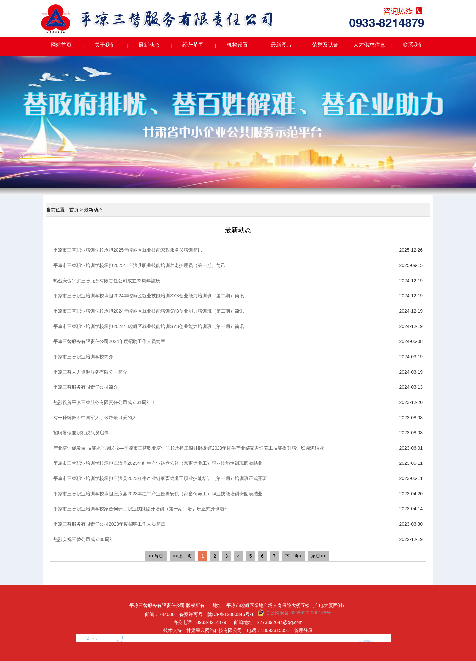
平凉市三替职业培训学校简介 (83, 356)
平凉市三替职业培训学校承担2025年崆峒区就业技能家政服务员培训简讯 (127, 250)
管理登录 (303, 630)
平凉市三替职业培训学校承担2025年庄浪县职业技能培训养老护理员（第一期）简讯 (139, 265)
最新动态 (149, 45)
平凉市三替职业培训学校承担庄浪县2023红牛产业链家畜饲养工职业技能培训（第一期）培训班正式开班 (160, 478)
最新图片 (281, 45)
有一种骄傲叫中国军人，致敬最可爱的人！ (97, 417)
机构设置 (237, 45)
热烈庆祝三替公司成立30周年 (83, 539)
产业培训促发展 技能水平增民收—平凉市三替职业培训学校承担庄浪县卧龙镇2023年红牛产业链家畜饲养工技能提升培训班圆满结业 (188, 448)
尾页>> (318, 556)
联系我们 (413, 45)
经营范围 (193, 45)
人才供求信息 (369, 45)
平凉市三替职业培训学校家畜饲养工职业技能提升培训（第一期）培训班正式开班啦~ (140, 508)
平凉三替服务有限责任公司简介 (85, 387)
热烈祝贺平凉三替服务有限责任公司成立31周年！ (104, 402)
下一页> (293, 556)
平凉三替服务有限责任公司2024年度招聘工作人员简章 (109, 341)
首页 (74, 209)
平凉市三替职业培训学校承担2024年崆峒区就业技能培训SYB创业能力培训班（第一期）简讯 (148, 326)
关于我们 (105, 45)
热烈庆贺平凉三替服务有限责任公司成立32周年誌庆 (106, 280)
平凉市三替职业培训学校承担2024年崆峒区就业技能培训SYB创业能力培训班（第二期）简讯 (148, 295)
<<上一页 (182, 556)
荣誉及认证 (325, 45)
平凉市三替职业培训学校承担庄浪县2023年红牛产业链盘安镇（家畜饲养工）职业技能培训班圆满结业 (157, 463)
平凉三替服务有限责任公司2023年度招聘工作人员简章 (109, 524)
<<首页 (156, 556)
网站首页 (61, 45)
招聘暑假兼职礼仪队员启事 (81, 432)
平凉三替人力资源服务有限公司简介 (90, 372)
